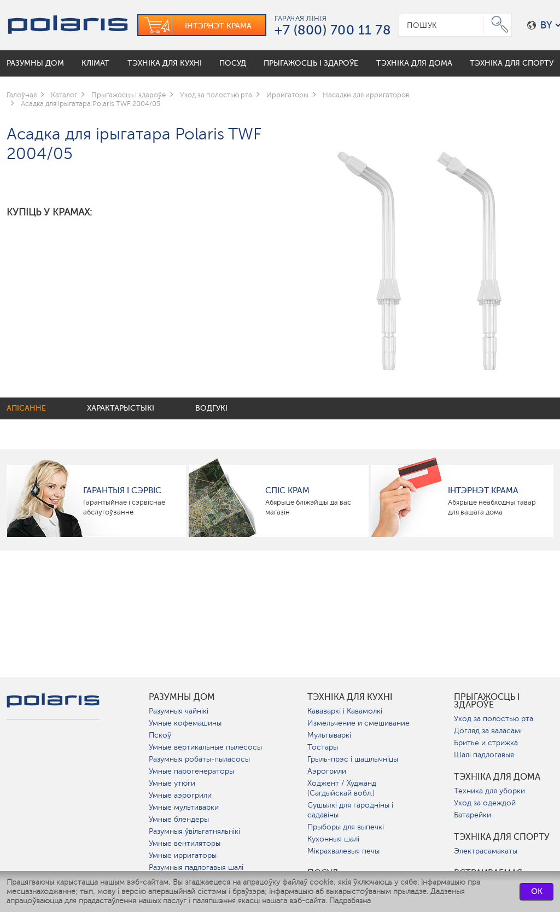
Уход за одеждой (485, 803)
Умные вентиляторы (184, 843)
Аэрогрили (326, 771)
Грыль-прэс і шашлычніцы (352, 759)
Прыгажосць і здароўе (487, 701)
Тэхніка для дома (497, 777)
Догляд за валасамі (488, 730)
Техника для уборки (489, 791)
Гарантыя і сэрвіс (122, 490)
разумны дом (182, 697)
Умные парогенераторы (191, 771)
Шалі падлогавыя (484, 754)
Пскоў (160, 735)
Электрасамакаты (485, 851)
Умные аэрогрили (180, 795)
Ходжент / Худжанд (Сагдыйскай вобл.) (341, 788)
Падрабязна (350, 900)
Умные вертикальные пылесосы (205, 747)
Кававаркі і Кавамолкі (344, 711)
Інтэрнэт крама (483, 490)
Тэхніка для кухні (350, 697)
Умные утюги (172, 783)
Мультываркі (329, 735)
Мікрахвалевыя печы (343, 851)
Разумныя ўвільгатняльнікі (194, 831)
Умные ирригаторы (183, 855)
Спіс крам (287, 490)
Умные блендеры (179, 819)
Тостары (322, 747)
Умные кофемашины (185, 723)
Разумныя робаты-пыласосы (199, 759)
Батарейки (472, 815)
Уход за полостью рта (493, 718)
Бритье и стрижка (486, 742)
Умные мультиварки (184, 807)
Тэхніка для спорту (502, 837)
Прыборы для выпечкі (345, 827)
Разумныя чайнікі (178, 711)
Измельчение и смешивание (358, 723)
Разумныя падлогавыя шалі (196, 867)
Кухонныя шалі (333, 839)
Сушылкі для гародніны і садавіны (350, 810)
